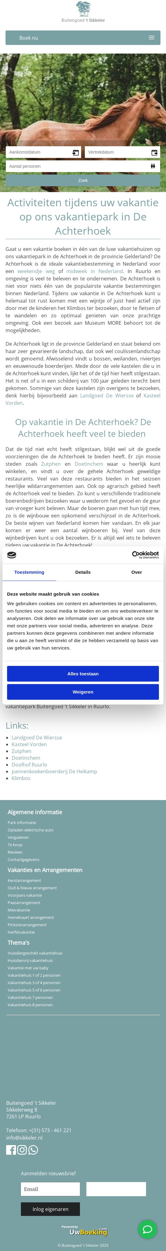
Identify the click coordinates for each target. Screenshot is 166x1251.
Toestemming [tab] (29, 572)
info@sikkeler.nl (24, 1137)
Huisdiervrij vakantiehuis (30, 960)
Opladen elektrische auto (30, 830)
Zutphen (51, 464)
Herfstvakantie (21, 932)
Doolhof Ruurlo (29, 764)
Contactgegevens (23, 859)
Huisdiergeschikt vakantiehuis (35, 953)
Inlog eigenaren (51, 1209)
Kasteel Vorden (29, 744)
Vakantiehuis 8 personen (30, 1005)
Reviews (15, 852)
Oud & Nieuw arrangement (32, 888)
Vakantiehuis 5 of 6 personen (34, 990)
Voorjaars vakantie (25, 895)
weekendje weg (36, 271)
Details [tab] (83, 572)
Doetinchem (89, 464)
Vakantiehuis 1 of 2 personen (34, 975)
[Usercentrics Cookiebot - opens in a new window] (132, 555)
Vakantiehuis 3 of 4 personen (34, 982)
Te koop (15, 844)
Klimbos (21, 778)
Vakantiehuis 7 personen (30, 997)
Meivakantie (19, 910)
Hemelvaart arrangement (31, 917)
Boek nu (28, 37)
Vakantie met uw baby (28, 968)
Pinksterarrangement (27, 924)
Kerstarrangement (24, 880)
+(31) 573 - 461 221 (50, 1130)
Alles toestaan (83, 673)
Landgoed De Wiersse (107, 395)
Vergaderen (18, 837)
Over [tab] (136, 572)
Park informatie (22, 822)
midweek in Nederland (94, 271)
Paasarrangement (24, 902)
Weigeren (83, 691)
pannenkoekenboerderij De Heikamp (54, 771)
